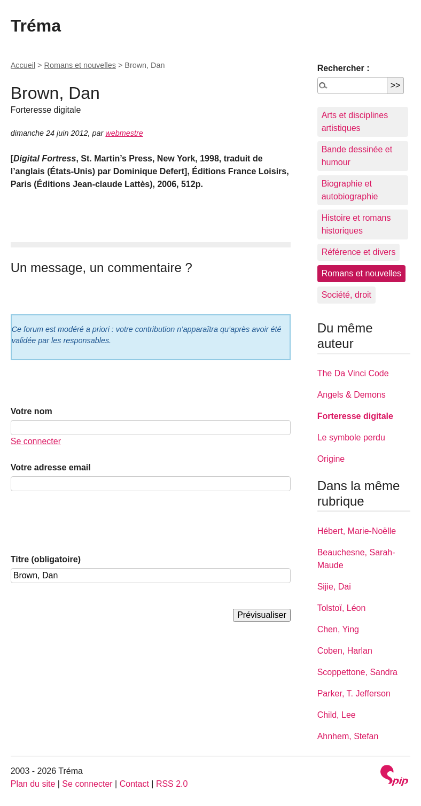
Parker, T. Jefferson (354, 693)
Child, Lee (336, 714)
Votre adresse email (51, 467)
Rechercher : (343, 68)
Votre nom (31, 411)
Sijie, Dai (334, 586)
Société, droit (346, 294)
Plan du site (33, 783)
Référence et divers (359, 252)
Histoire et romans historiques (356, 224)
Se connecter (36, 441)
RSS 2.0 (172, 783)
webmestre (124, 133)
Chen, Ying (338, 629)
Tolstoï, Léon (341, 608)
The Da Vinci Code (353, 373)
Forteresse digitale (355, 416)
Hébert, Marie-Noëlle (356, 531)
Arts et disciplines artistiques (355, 122)
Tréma (36, 25)
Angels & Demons (351, 394)
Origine (331, 458)
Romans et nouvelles (80, 65)
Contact (134, 783)
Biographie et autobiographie (350, 190)
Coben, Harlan (344, 650)
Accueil (23, 65)
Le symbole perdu (351, 437)
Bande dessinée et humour (357, 156)
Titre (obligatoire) (46, 559)
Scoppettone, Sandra (357, 672)
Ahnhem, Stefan (348, 736)
